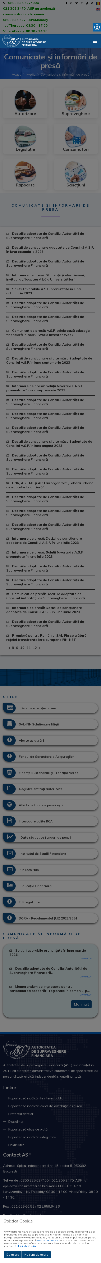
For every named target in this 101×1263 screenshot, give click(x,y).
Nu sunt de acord (36, 1254)
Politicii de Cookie (47, 1240)
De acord (12, 1254)
